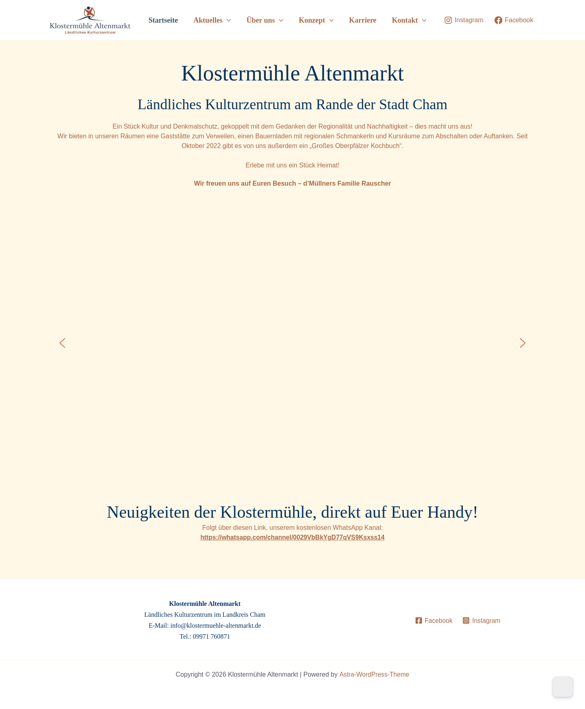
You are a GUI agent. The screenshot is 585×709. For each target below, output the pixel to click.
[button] (231, 20)
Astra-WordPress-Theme (374, 674)
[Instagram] (463, 20)
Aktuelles (216, 20)
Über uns (268, 20)
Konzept (318, 20)
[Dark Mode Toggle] (563, 687)
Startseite (168, 20)
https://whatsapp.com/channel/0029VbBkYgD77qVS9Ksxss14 (292, 537)
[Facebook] (513, 20)
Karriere (364, 20)
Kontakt (409, 20)
